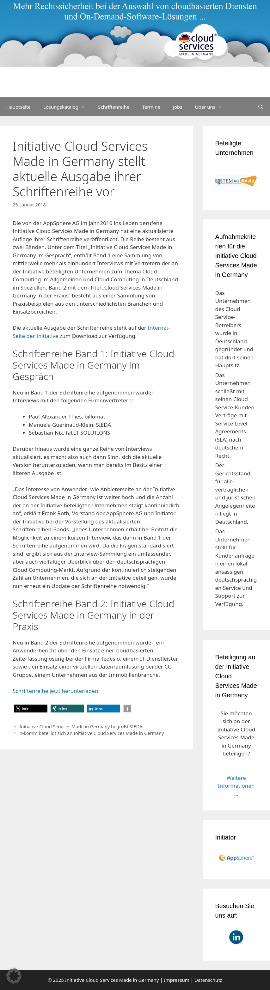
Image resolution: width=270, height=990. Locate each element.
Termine (151, 107)
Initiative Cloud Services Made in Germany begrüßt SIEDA (81, 727)
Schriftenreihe (113, 107)
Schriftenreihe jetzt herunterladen (55, 690)
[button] (30, 708)
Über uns (212, 106)
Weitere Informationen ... (236, 786)
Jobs (177, 107)
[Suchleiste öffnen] (260, 106)
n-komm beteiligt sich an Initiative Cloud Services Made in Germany (92, 733)
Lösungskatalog (67, 106)
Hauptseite (18, 107)
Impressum (176, 980)
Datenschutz (208, 980)
